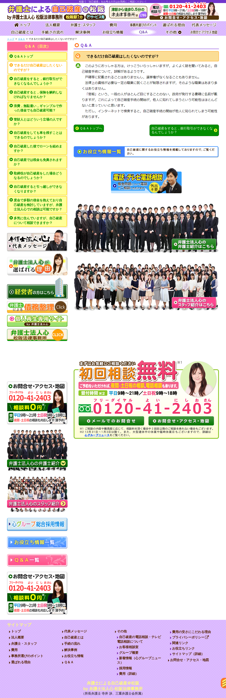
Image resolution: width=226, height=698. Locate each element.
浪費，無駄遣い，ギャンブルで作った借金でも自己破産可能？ (38, 108)
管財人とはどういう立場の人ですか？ (38, 122)
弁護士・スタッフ (24, 643)
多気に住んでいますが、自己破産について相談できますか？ (38, 220)
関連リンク (180, 643)
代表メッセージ (75, 631)
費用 (14, 650)
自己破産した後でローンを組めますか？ (38, 148)
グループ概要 (128, 652)
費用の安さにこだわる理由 (191, 632)
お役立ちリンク (183, 648)
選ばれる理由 (20, 662)
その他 (122, 631)
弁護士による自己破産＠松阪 (113, 688)
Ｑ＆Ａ (21, 39)
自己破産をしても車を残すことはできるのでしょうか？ (38, 135)
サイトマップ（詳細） (188, 654)
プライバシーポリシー (190, 637)
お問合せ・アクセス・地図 (189, 660)
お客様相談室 (128, 647)
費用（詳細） (128, 673)
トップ (10, 39)
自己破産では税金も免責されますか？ (38, 162)
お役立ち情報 (74, 656)
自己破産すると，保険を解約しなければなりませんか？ (38, 95)
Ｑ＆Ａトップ (23, 56)
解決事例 (70, 650)
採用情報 (125, 668)
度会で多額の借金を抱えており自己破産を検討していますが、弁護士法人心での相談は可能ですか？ (38, 204)
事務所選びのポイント (27, 656)
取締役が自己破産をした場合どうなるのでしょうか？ (38, 175)
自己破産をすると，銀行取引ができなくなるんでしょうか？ (38, 81)
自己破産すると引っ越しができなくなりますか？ (38, 189)
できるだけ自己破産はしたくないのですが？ (38, 67)
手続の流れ (72, 643)
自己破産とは (74, 637)
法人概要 (17, 637)
